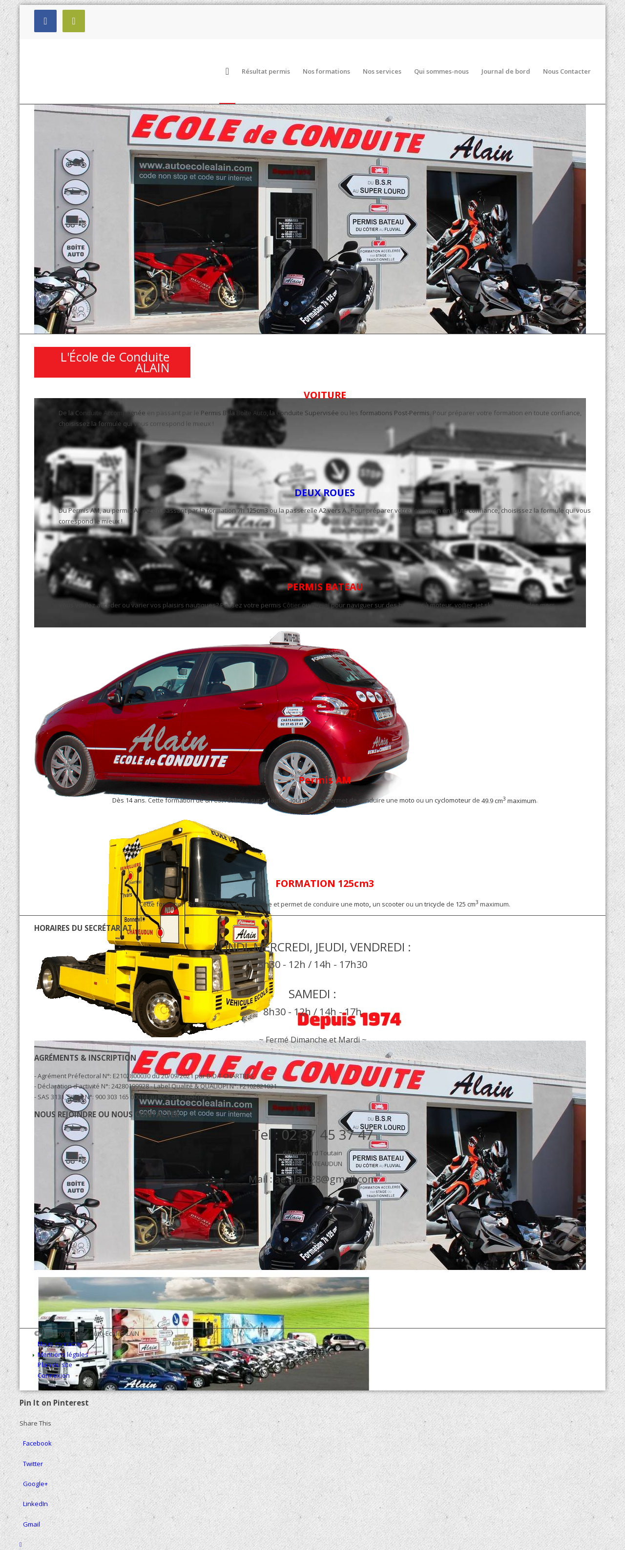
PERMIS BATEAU (325, 586)
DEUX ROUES (324, 492)
